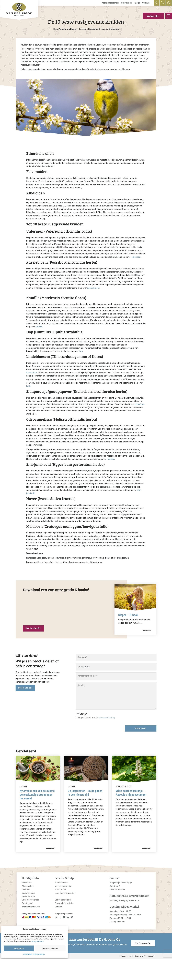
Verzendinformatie (63, 886)
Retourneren (60, 889)
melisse (110, 459)
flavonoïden (31, 372)
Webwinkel (153, 16)
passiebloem (93, 288)
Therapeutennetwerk (31, 907)
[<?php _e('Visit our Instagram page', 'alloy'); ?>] (56, 918)
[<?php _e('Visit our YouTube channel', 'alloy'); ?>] (64, 918)
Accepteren (19, 948)
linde (28, 386)
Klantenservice (61, 882)
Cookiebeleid (27, 954)
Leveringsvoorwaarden (65, 893)
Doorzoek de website (64, 903)
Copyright (139, 956)
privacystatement (37, 941)
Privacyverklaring (39, 954)
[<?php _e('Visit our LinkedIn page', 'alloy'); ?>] (67, 918)
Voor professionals (110, 3)
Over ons (26, 889)
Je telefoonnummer (87, 676)
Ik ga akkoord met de (96, 717)
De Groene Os (142, 943)
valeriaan (136, 257)
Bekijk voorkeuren (50, 948)
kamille (39, 326)
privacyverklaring (107, 717)
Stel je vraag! (25, 687)
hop (81, 351)
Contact (145, 3)
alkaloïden (140, 404)
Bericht (80, 685)
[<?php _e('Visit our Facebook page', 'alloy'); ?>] (60, 918)
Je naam (82, 657)
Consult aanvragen (63, 900)
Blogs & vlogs (28, 886)
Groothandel (126, 3)
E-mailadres (83, 666)
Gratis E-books (33, 628)
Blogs (137, 3)
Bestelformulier (29, 896)
